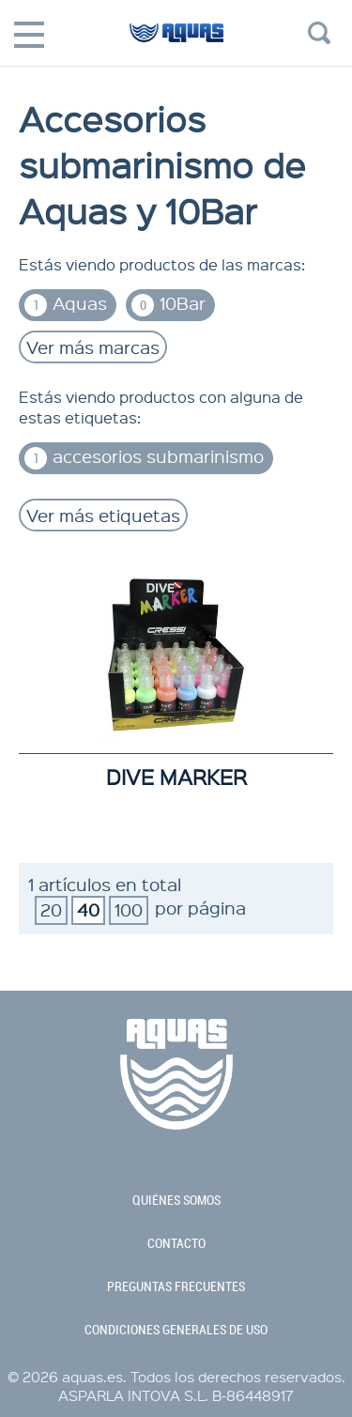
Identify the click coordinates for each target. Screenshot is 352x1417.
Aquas (65, 303)
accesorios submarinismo (144, 457)
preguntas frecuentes (176, 1286)
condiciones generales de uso (176, 1329)
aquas (176, 40)
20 (51, 909)
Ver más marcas (93, 347)
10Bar (168, 303)
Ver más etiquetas (103, 515)
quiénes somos (176, 1200)
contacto (176, 1243)
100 (129, 909)
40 (88, 909)
